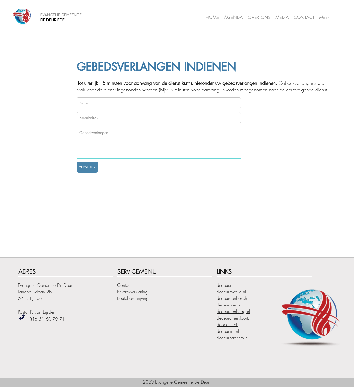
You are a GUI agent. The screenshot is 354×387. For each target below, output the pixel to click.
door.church (227, 324)
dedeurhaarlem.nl (232, 338)
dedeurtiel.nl (228, 331)
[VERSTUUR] (87, 167)
